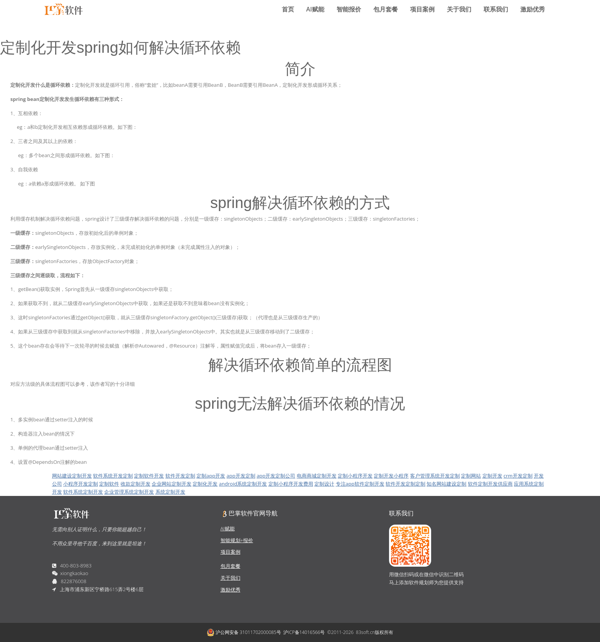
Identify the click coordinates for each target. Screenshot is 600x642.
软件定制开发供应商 (490, 483)
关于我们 (459, 9)
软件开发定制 (180, 475)
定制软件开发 (149, 475)
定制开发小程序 (391, 475)
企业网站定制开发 (171, 483)
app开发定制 (241, 475)
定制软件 (109, 483)
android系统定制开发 (243, 483)
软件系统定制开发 (83, 491)
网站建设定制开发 (72, 475)
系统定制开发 (170, 491)
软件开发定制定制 (405, 483)
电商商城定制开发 (317, 475)
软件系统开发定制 (113, 475)
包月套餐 (385, 9)
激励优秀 (532, 9)
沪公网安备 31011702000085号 (244, 632)
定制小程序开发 (355, 475)
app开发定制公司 (276, 475)
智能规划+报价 (237, 540)
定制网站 (471, 475)
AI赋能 (315, 9)
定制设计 (324, 483)
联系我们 (496, 9)
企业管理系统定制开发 (129, 491)
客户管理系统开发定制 (435, 475)
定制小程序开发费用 (290, 483)
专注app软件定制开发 (360, 483)
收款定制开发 (135, 483)
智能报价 (349, 9)
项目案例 (422, 9)
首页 (288, 9)
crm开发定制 (518, 475)
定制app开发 (210, 475)
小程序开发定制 (80, 483)
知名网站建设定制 (446, 483)
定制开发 (492, 475)
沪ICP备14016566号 (304, 632)
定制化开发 (205, 483)
